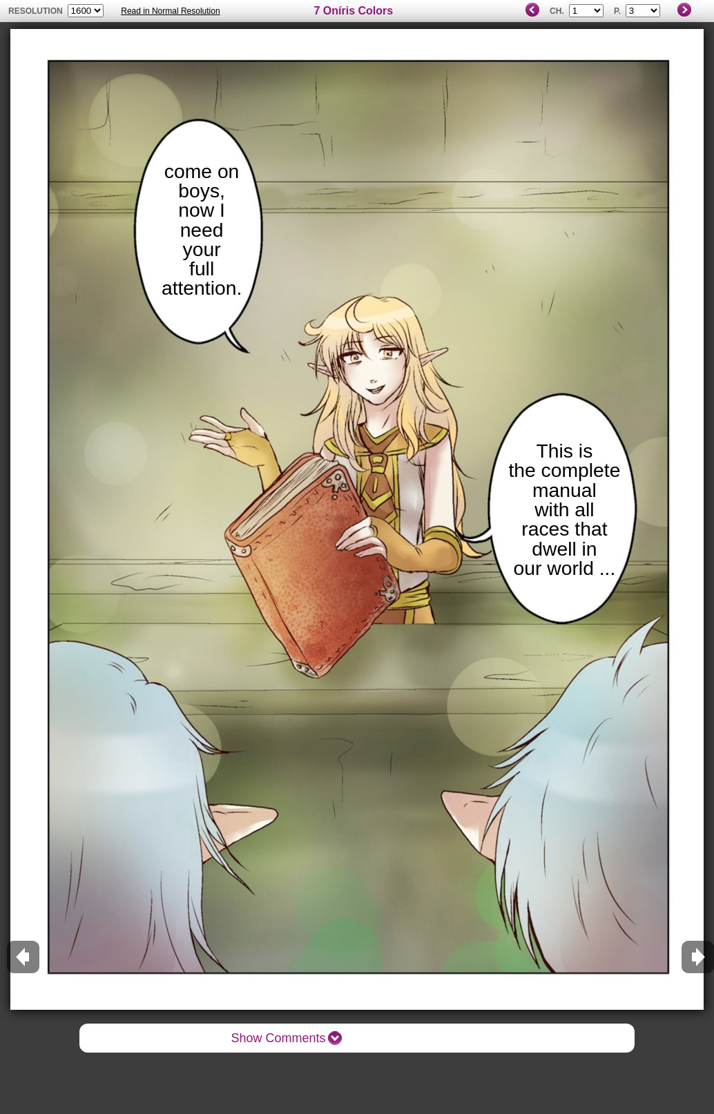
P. (617, 11)
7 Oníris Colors (353, 11)
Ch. (557, 11)
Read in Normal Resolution (170, 11)
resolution (36, 11)
